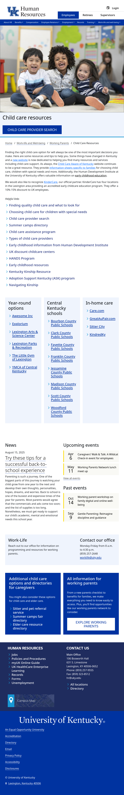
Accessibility (12, 762)
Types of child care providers (31, 238)
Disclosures (12, 768)
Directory (77, 688)
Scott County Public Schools (62, 398)
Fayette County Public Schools (62, 346)
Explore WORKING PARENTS (91, 624)
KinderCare (50, 182)
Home (8, 143)
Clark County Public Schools (62, 335)
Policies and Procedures (29, 658)
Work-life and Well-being (31, 143)
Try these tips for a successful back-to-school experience (26, 463)
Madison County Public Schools (63, 386)
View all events (71, 478)
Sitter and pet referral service (29, 610)
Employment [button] (67, 22)
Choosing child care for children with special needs (48, 212)
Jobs (15, 654)
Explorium (20, 324)
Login (115, 8)
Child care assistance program (32, 232)
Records (80, 22)
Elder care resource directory (27, 626)
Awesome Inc (22, 316)
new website (20, 160)
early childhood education (91, 175)
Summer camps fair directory (28, 618)
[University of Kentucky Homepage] (62, 720)
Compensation (32, 22)
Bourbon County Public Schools (63, 323)
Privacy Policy (13, 755)
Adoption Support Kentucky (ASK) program (42, 278)
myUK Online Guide (26, 662)
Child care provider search (32, 130)
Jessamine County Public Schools (61, 372)
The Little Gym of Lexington (23, 357)
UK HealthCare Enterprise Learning (30, 668)
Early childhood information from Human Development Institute (59, 245)
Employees (68, 15)
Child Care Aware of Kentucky (75, 164)
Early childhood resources (29, 265)
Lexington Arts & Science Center (25, 334)
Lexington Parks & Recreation (24, 345)
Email (8, 749)
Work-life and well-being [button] (108, 22)
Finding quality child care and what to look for (45, 205)
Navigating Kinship (24, 285)
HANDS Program (22, 258)
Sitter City (97, 327)
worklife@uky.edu (91, 557)
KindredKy (97, 334)
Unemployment (23, 683)
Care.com (97, 311)
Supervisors (107, 15)
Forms (16, 679)
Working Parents (59, 143)
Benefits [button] (18, 22)
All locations (79, 684)
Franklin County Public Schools (63, 358)
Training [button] (90, 22)
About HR (8, 22)
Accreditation (13, 736)
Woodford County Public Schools (61, 411)
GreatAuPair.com (102, 319)
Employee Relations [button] (49, 22)
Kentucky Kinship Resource (30, 272)
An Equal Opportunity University (24, 729)
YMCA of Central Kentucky (24, 369)
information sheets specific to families (72, 168)
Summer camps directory (29, 225)
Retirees (88, 15)
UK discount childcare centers (32, 252)
